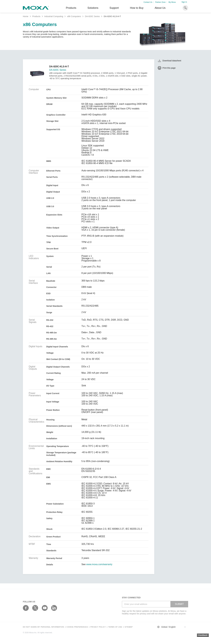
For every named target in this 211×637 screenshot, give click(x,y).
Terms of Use (115, 627)
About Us (160, 7)
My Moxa (172, 2)
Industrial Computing (53, 16)
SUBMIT (179, 604)
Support (114, 7)
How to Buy (136, 7)
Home (25, 16)
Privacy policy (98, 627)
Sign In (184, 2)
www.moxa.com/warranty (99, 564)
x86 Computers (74, 16)
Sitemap (129, 627)
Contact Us (148, 2)
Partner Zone (160, 2)
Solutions (92, 7)
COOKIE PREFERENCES (77, 627)
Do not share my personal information (43, 627)
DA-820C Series (92, 16)
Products (36, 16)
